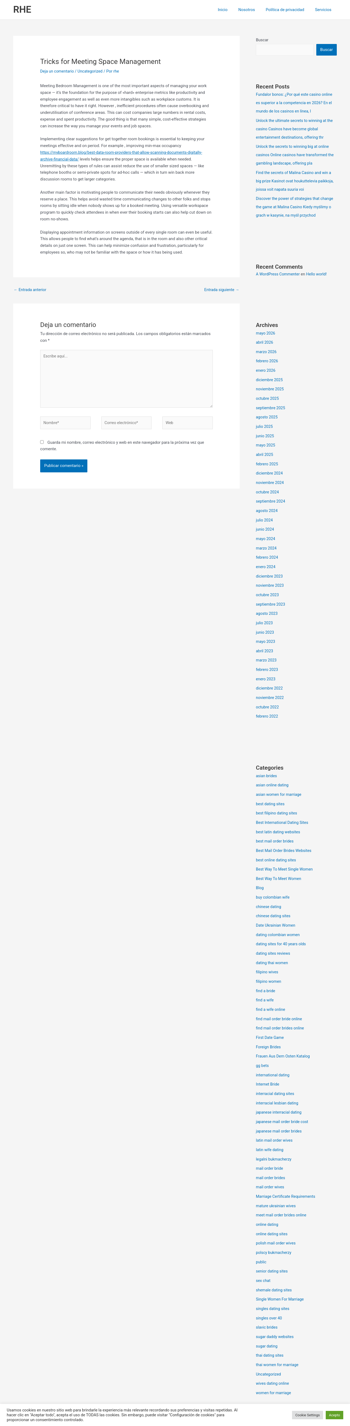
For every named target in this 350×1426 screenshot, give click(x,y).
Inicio (232, 9)
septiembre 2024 (271, 493)
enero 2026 (266, 366)
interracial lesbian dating (278, 1080)
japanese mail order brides (279, 1108)
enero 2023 (266, 666)
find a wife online (271, 989)
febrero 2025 (267, 457)
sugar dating (267, 1317)
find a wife (265, 980)
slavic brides (267, 1299)
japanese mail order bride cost (283, 1099)
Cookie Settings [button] (307, 1415)
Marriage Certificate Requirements (287, 1171)
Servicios (324, 9)
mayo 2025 (266, 438)
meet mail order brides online (282, 1190)
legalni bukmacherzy (274, 1135)
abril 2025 (265, 448)
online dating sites (272, 1208)
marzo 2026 (266, 347)
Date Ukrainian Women (276, 907)
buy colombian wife (273, 880)
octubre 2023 (268, 584)
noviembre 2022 (270, 684)
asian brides (267, 762)
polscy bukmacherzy (274, 1226)
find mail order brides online (281, 1007)
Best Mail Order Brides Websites (285, 835)
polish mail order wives (276, 1217)
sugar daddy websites (275, 1308)
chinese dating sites (274, 898)
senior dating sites (272, 1244)
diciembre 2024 (270, 466)
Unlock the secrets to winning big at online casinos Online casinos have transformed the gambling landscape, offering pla (296, 153)
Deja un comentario (57, 71)
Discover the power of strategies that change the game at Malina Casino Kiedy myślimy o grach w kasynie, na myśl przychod (296, 203)
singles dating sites (273, 1281)
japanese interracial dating (279, 1089)
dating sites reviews (273, 935)
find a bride (266, 971)
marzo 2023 (266, 648)
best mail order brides (275, 825)
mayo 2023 (266, 630)
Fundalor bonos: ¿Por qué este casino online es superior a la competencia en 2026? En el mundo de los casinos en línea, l (295, 102)
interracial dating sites (276, 1071)
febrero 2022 (267, 703)
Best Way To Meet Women (279, 862)
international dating (273, 1053)
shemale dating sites (274, 1262)
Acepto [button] (334, 1415)
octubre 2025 (268, 393)
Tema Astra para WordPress (223, 1402)
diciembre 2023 (270, 566)
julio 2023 (264, 611)
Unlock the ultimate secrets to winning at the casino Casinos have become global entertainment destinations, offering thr (296, 128)
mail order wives (270, 1162)
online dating (267, 1199)
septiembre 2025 (271, 402)
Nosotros (253, 9)
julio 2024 (264, 511)
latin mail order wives (275, 1117)
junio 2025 (265, 429)
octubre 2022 (268, 693)
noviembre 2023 (270, 575)
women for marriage (274, 1362)
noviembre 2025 (270, 384)
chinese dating (269, 889)
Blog (260, 871)
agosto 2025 (267, 411)
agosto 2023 (267, 602)
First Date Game (270, 1017)
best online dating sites (276, 844)
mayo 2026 (266, 329)
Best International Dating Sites (283, 807)
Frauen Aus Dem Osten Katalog (284, 1035)
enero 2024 (266, 557)
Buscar (262, 39)
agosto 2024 (267, 502)
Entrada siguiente (221, 289)
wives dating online (273, 1354)
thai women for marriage (278, 1335)
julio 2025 (264, 420)
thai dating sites (270, 1326)
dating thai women (272, 944)
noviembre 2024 (270, 475)
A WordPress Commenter (278, 270)
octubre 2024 (268, 484)
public (261, 1235)
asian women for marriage (279, 780)
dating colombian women (278, 917)
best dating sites (271, 789)
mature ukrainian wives (276, 1180)
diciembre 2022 (270, 675)
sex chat (263, 1253)
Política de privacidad (289, 9)
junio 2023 (265, 621)
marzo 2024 (266, 539)
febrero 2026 (267, 356)
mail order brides (271, 1153)
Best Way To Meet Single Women (285, 853)
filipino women (269, 962)
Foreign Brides (269, 1026)
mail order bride (270, 1144)
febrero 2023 (267, 657)
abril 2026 (265, 338)
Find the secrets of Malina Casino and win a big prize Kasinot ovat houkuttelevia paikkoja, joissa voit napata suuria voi (296, 178)
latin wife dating (270, 1126)
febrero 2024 (267, 548)
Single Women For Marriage (281, 1272)
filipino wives (267, 953)
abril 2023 (265, 639)
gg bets (262, 1044)
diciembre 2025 (270, 375)
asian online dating (273, 771)
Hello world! (318, 270)
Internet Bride (268, 1062)
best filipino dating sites (277, 798)
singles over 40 (269, 1290)
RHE (22, 9)
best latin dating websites (279, 816)
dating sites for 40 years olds (282, 925)
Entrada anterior (30, 289)
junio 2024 (265, 520)
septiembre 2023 (271, 593)
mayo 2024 (266, 529)
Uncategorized (92, 71)
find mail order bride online (280, 998)
